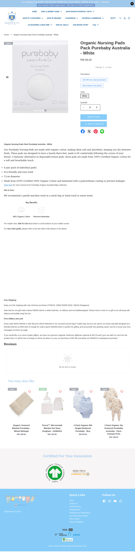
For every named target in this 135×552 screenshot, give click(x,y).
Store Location (74, 519)
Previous (7, 77)
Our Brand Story (75, 507)
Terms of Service (54, 547)
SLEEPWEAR (72, 19)
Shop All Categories (76, 522)
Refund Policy (77, 547)
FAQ (96, 25)
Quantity (83, 103)
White (84, 96)
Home (6, 35)
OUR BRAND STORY (80, 25)
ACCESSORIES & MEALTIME (40, 25)
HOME (34, 12)
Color (82, 92)
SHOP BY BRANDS (54, 19)
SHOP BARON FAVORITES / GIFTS (80, 12)
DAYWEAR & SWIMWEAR (93, 19)
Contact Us (73, 504)
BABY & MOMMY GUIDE (51, 12)
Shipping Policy (74, 510)
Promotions (85, 75)
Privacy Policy (66, 547)
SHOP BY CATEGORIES (33, 19)
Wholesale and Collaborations (79, 513)
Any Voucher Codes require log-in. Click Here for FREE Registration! (66, 5)
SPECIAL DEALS (62, 25)
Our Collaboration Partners (78, 516)
